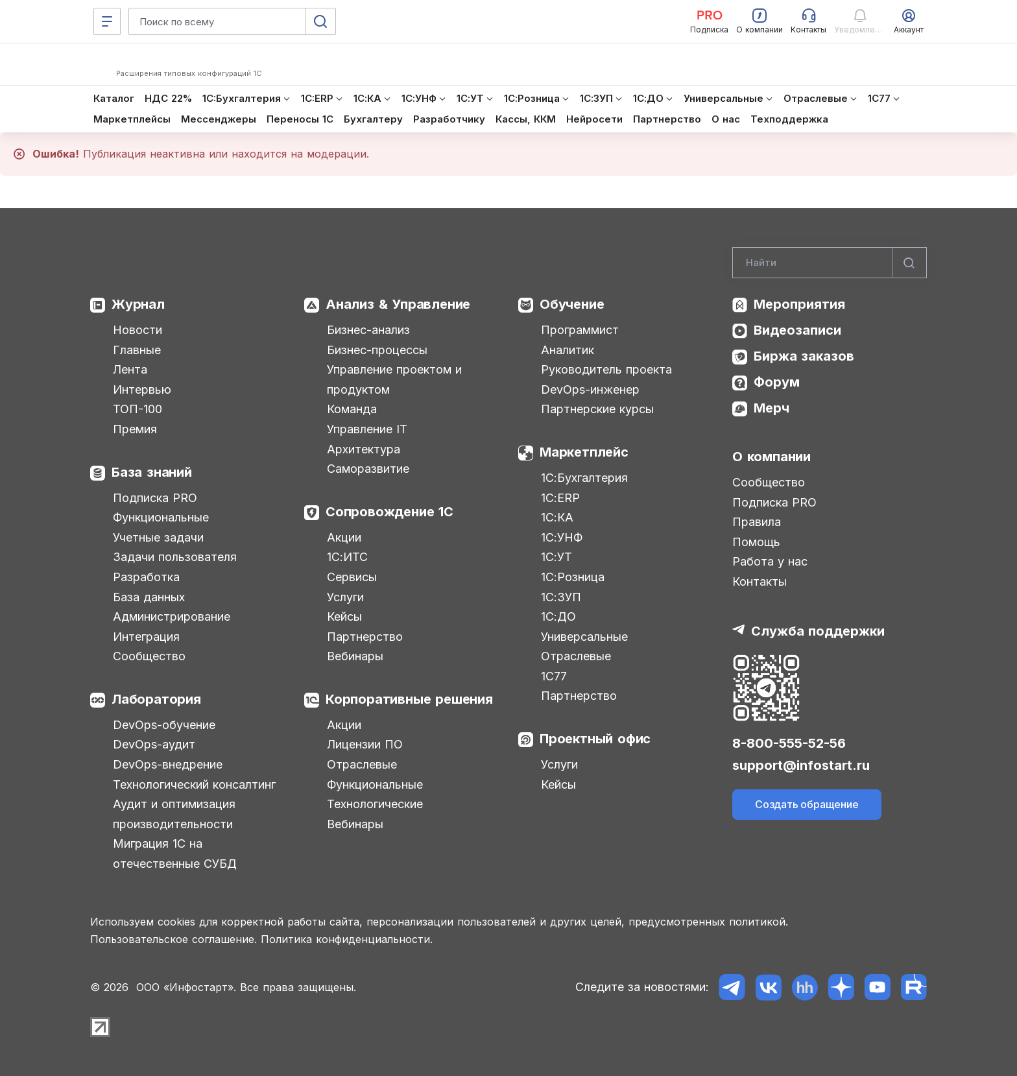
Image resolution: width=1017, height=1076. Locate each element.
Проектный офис (595, 739)
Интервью (142, 389)
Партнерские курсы (597, 409)
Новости (137, 330)
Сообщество (149, 656)
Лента (130, 369)
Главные (137, 350)
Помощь (756, 542)
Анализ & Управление (398, 304)
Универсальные (584, 636)
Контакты (759, 581)
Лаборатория (156, 699)
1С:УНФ (561, 537)
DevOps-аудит (154, 744)
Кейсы (344, 616)
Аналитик (567, 350)
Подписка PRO (155, 498)
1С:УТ (556, 557)
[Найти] (909, 262)
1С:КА (557, 517)
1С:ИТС (347, 557)
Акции (344, 537)
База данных (149, 597)
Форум (777, 382)
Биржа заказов (804, 356)
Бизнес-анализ (368, 330)
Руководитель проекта (606, 369)
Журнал (138, 304)
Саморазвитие (368, 468)
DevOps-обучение (164, 725)
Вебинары (355, 656)
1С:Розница (572, 577)
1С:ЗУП (561, 597)
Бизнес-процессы (377, 350)
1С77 (554, 676)
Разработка (146, 577)
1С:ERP (560, 498)
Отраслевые (362, 764)
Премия (135, 429)
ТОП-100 (137, 409)
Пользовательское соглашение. (173, 939)
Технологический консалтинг (194, 784)
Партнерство (365, 636)
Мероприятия (799, 304)
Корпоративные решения (409, 699)
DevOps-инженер (590, 389)
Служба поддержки (818, 631)
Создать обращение (807, 804)
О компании (771, 456)
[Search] (829, 262)
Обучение (572, 304)
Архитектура (363, 449)
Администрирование (171, 616)
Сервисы (352, 577)
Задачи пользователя (175, 557)
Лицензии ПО (365, 744)
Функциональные (161, 517)
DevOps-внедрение (167, 764)
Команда (352, 409)
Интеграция (146, 636)
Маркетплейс (584, 452)
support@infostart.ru (801, 765)
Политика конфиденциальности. (347, 939)
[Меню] (107, 21)
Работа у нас (770, 561)
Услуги (345, 597)
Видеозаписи (797, 330)
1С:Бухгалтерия (584, 477)
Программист (580, 330)
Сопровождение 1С (389, 512)
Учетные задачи (158, 537)
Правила (756, 522)
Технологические (375, 804)
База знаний (152, 472)
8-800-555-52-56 (789, 743)
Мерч (771, 408)
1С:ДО (558, 616)
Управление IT (367, 429)
